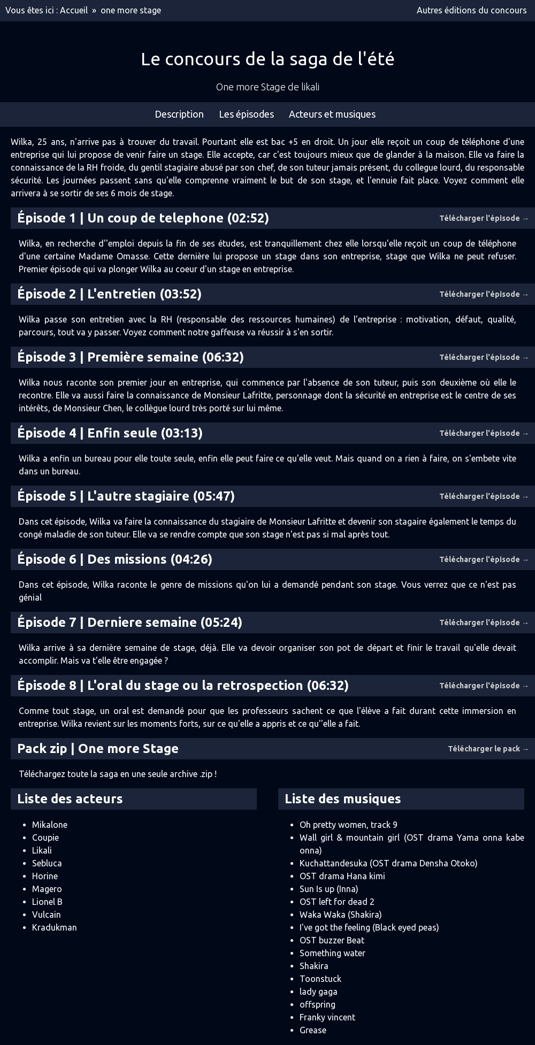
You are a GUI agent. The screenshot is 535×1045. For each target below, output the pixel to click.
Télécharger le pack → (488, 748)
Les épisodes (246, 114)
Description (179, 114)
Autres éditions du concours (472, 10)
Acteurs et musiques (332, 114)
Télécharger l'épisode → (484, 218)
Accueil (74, 10)
